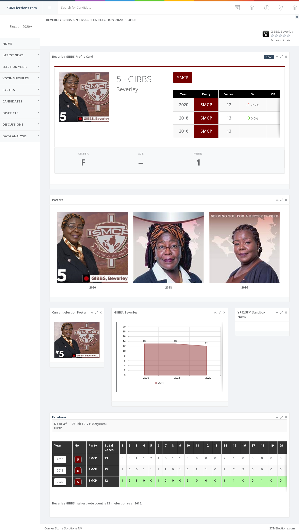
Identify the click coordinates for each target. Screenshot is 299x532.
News (269, 57)
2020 (82, 478)
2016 (82, 460)
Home (9, 44)
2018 (82, 469)
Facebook (82, 426)
